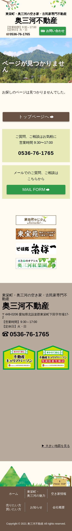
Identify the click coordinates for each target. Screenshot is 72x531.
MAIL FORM (33, 189)
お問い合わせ (55, 30)
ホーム (13, 493)
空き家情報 (58, 493)
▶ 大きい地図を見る (56, 445)
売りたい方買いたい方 (13, 507)
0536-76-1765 (20, 34)
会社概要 (59, 507)
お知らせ (36, 507)
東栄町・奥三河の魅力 (36, 493)
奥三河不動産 (36, 21)
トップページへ (34, 116)
